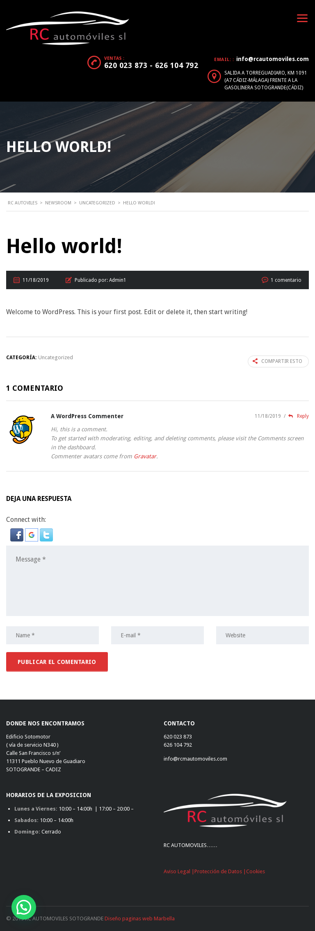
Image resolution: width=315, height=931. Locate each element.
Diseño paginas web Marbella (140, 918)
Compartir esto (277, 361)
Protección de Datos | (220, 871)
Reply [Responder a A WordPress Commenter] (296, 416)
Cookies (255, 871)
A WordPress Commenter (87, 416)
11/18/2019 (268, 416)
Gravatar (145, 456)
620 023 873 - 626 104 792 (151, 65)
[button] (17, 534)
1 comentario (286, 280)
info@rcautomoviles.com (272, 59)
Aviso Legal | (179, 871)
